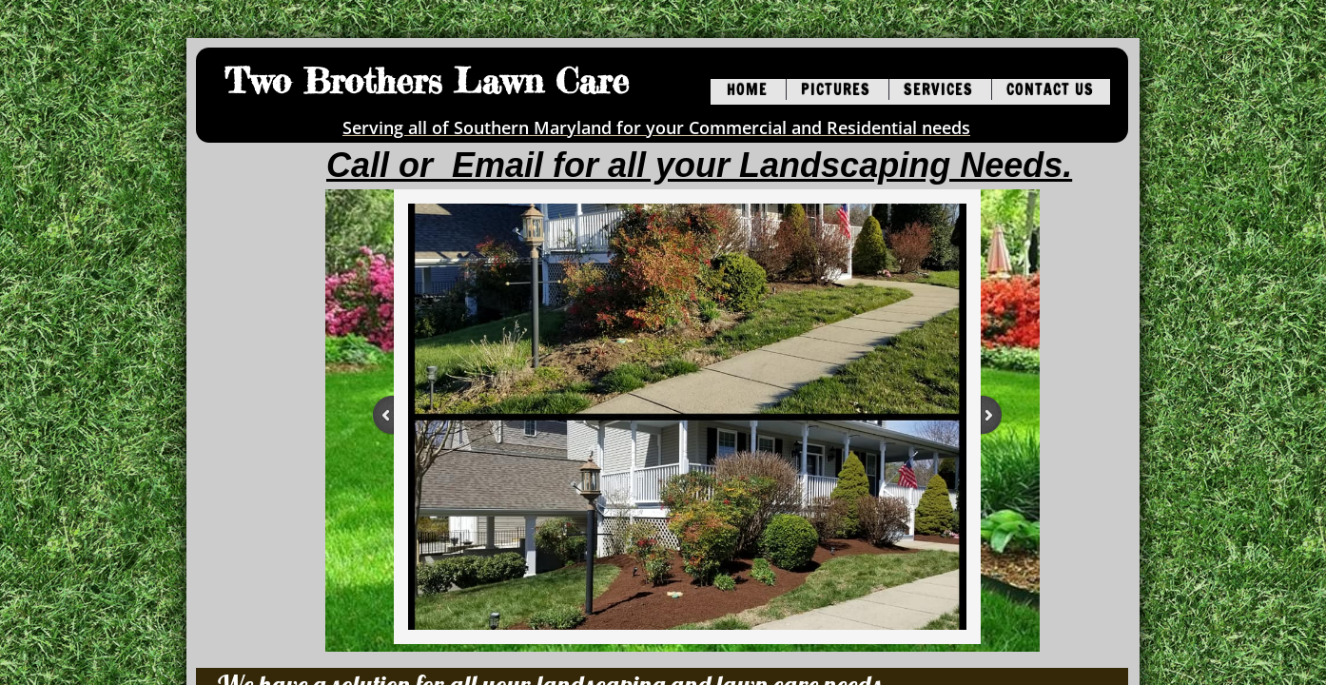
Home (747, 89)
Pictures (835, 89)
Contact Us (1050, 89)
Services (938, 89)
